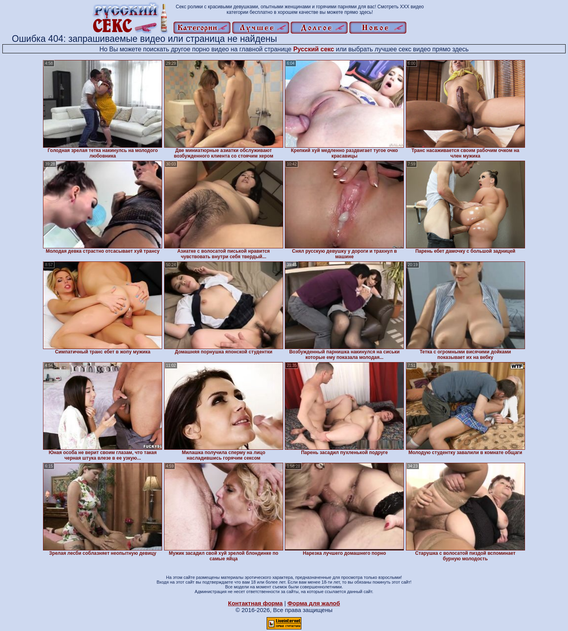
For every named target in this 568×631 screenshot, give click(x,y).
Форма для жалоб (314, 603)
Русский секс (313, 49)
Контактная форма (255, 603)
